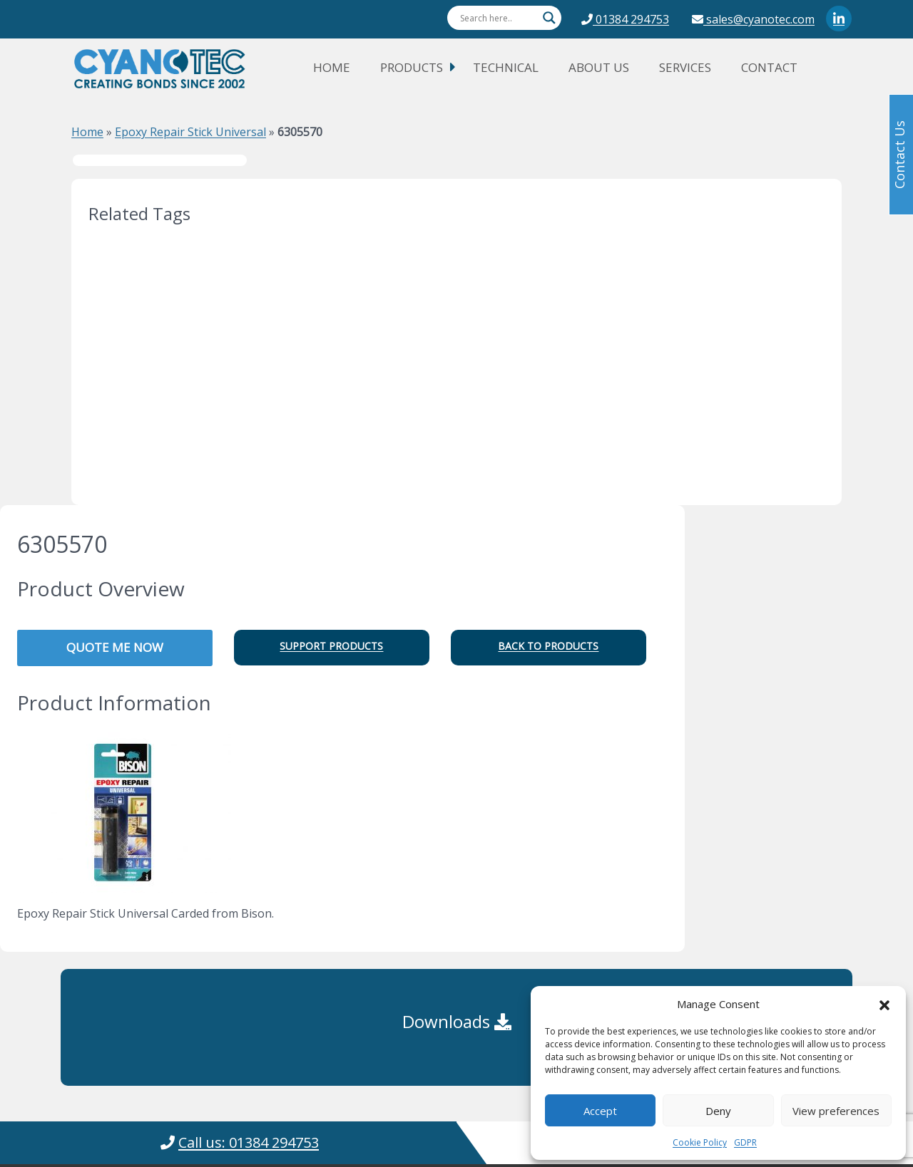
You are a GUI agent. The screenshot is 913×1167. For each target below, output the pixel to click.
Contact (769, 67)
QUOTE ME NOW (114, 647)
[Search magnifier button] (549, 18)
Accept (600, 1111)
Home (331, 67)
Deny (718, 1111)
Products (411, 67)
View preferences (835, 1111)
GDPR (745, 1142)
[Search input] (498, 18)
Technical (506, 67)
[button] (884, 1004)
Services (685, 67)
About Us (598, 67)
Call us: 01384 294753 (248, 1142)
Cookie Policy (700, 1142)
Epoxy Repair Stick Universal (190, 132)
